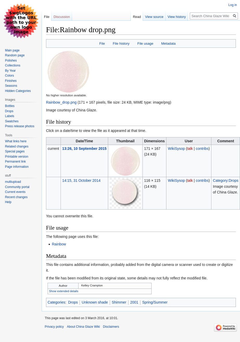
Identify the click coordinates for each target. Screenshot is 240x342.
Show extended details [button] (64, 291)
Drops (73, 302)
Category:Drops (225, 180)
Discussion (62, 17)
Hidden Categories (18, 91)
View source (154, 17)
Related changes (16, 146)
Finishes (11, 81)
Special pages (14, 151)
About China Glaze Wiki (83, 326)
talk (190, 148)
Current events (15, 192)
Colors (9, 75)
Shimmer (119, 302)
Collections (12, 65)
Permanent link (15, 161)
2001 (134, 302)
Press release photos (19, 126)
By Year (10, 70)
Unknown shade (95, 302)
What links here (16, 141)
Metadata (168, 43)
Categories (56, 302)
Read (137, 17)
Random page (14, 55)
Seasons (11, 86)
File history (121, 43)
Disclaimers (111, 326)
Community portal (17, 187)
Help (8, 202)
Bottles (10, 106)
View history (177, 17)
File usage (145, 43)
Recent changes (16, 197)
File (102, 43)
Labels (9, 116)
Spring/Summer (154, 302)
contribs (202, 148)
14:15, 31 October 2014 (81, 180)
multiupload (13, 182)
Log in (232, 5)
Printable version (16, 156)
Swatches (11, 121)
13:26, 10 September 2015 (84, 148)
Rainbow (59, 244)
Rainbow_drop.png (61, 102)
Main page (12, 50)
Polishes (11, 60)
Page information (17, 167)
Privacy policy (54, 326)
